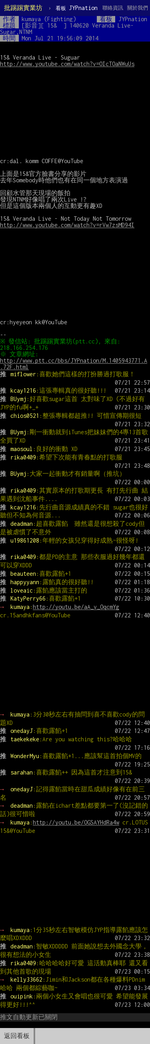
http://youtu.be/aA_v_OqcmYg (76, 606)
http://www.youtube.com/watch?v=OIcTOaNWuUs (67, 63)
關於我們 (137, 7)
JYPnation (77, 7)
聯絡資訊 (112, 7)
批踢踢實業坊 (23, 7)
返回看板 (17, 1035)
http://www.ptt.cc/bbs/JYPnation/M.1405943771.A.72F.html (73, 363)
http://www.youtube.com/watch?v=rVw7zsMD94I (67, 225)
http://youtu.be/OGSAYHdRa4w (76, 822)
